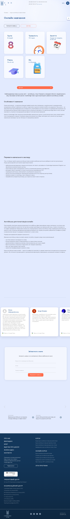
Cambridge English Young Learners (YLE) (14, 488)
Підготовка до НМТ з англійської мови (45, 461)
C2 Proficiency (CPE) (9, 498)
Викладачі (8, 441)
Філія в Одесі (9, 450)
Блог (6, 444)
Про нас (7, 438)
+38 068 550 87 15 (33, 1)
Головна (6, 12)
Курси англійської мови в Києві (17, 12)
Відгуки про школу (11, 447)
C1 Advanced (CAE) (9, 496)
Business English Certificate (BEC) (13, 500)
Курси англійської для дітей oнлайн (45, 453)
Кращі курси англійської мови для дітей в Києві (48, 440)
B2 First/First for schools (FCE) (12, 494)
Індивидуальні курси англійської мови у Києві (47, 447)
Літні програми (42, 465)
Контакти (8, 453)
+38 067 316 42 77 (33, 4)
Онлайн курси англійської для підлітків (46, 455)
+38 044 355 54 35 (42, 1)
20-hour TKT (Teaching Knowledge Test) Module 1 (16, 482)
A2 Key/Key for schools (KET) (11, 490)
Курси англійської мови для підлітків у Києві (47, 443)
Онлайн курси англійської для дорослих (46, 457)
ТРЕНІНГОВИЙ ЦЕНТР (11, 479)
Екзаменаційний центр (13, 486)
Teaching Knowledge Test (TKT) (12, 503)
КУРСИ (38, 438)
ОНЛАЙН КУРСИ (41, 451)
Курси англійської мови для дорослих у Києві (47, 445)
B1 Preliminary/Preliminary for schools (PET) (15, 492)
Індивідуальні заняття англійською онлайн (47, 459)
